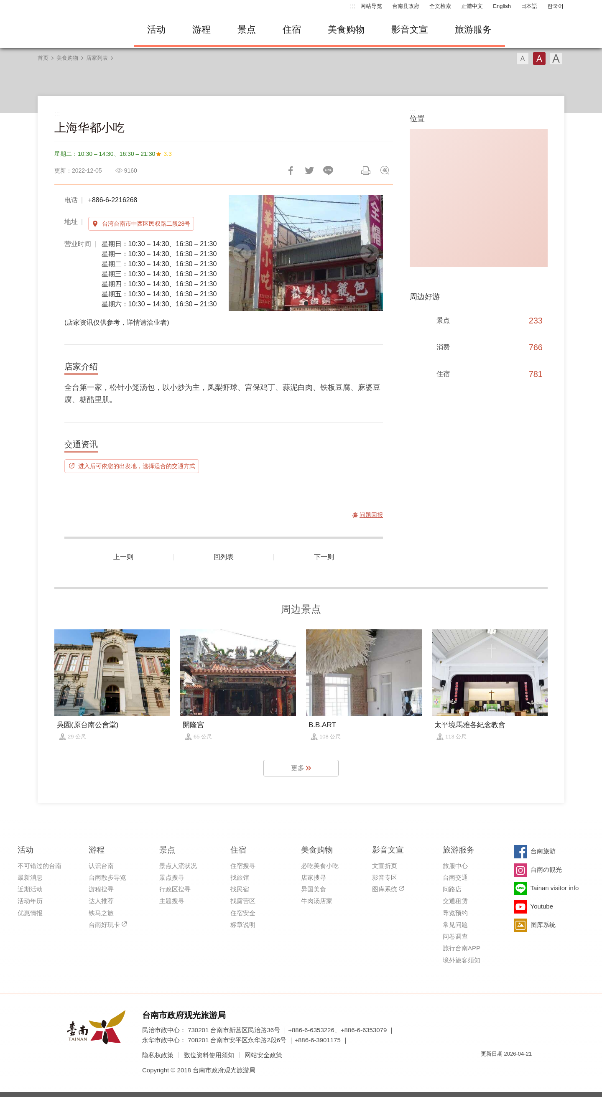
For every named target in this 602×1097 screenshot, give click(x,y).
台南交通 (455, 877)
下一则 (324, 556)
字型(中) (539, 58)
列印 (365, 170)
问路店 (452, 889)
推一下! (309, 170)
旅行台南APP (461, 948)
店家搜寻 (313, 877)
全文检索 (440, 6)
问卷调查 (455, 936)
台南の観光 (546, 869)
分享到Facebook (290, 170)
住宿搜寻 (242, 865)
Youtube (542, 906)
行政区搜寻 (175, 889)
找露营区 (242, 900)
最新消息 (30, 877)
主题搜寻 (171, 900)
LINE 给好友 (328, 170)
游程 (201, 29)
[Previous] (242, 253)
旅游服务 (473, 29)
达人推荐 (101, 900)
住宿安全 (242, 912)
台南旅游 (543, 851)
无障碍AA (516, 1068)
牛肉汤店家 (316, 900)
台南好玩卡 (104, 924)
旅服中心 (455, 865)
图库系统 (384, 889)
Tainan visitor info (555, 887)
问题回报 (384, 170)
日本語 (529, 6)
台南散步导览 (107, 877)
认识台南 (101, 865)
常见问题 (455, 924)
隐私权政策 (157, 1055)
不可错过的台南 (39, 865)
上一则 (123, 556)
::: (352, 6)
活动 (156, 29)
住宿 (292, 29)
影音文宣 (409, 29)
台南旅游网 (79, 30)
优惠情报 (30, 912)
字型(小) (522, 58)
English (502, 6)
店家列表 (97, 58)
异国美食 (313, 889)
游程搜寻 (101, 889)
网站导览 (371, 6)
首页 (43, 58)
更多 (297, 767)
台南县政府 (405, 6)
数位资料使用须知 (209, 1055)
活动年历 (30, 900)
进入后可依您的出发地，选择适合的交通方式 (136, 466)
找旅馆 (239, 877)
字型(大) (556, 58)
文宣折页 (384, 865)
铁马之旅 (101, 912)
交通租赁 (455, 900)
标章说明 (242, 924)
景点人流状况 (178, 865)
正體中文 (472, 6)
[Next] (369, 253)
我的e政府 (487, 1068)
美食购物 (346, 29)
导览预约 (455, 912)
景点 (246, 29)
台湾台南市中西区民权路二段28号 (146, 223)
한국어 (555, 6)
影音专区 (384, 877)
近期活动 (30, 889)
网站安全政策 (263, 1055)
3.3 (167, 153)
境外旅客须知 (461, 960)
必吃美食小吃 (320, 865)
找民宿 (239, 889)
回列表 (224, 556)
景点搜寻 (171, 877)
